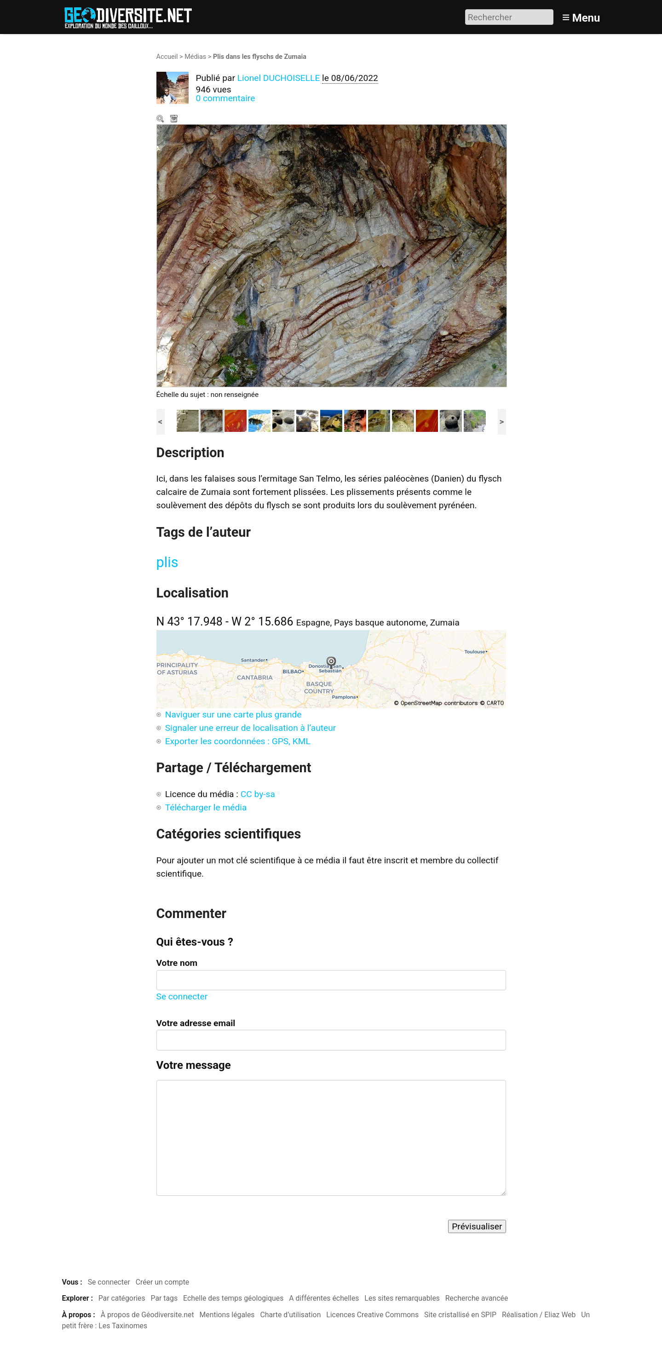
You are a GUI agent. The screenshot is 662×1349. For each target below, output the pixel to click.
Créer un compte (163, 1282)
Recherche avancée (476, 1298)
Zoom (161, 119)
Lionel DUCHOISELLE (278, 78)
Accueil (167, 57)
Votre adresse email (196, 1023)
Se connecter (182, 996)
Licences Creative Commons (372, 1314)
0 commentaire (225, 98)
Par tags (164, 1298)
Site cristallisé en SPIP (460, 1314)
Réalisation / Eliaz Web (539, 1314)
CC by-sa (258, 794)
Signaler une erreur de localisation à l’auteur (250, 728)
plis (167, 562)
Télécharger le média (174, 119)
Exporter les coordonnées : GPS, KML (238, 741)
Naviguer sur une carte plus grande (233, 714)
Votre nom (177, 963)
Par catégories (121, 1298)
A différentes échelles (324, 1298)
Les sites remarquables (402, 1298)
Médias (195, 57)
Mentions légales (227, 1314)
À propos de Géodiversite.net (147, 1314)
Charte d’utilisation (290, 1314)
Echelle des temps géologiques (233, 1298)
